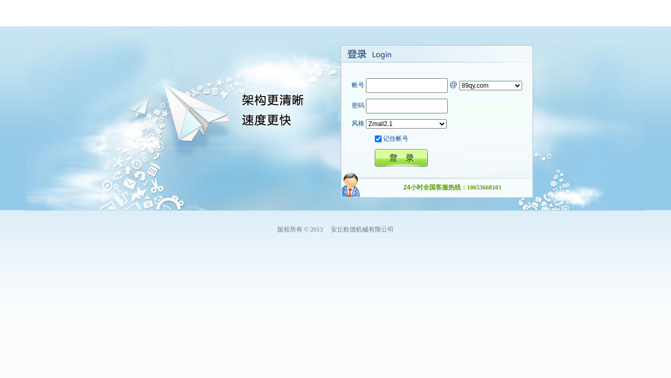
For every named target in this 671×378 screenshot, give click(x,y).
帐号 (358, 85)
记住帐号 (395, 138)
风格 (358, 123)
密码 (358, 105)
